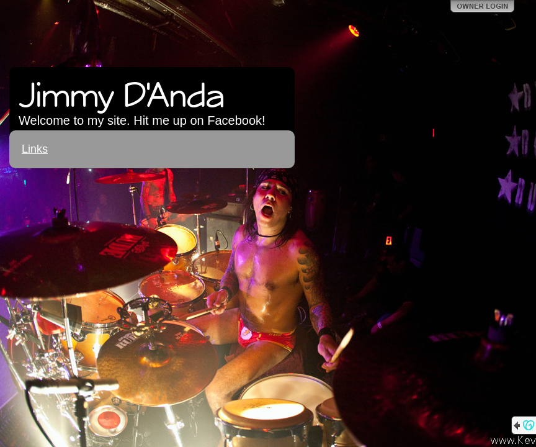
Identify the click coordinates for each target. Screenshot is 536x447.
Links (35, 149)
